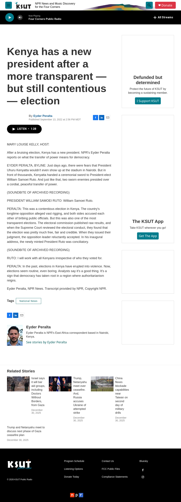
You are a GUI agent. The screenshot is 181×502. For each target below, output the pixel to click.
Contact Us (108, 461)
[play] (9, 18)
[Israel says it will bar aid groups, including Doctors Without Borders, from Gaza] (18, 383)
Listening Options (73, 469)
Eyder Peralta (42, 116)
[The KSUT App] (148, 164)
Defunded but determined (147, 80)
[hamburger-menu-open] (8, 5)
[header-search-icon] (149, 5)
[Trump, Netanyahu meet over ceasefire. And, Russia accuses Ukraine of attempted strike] (60, 383)
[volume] (20, 17)
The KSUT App (148, 221)
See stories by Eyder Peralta (46, 342)
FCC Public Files (111, 469)
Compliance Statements (115, 477)
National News (28, 301)
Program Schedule (74, 461)
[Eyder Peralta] (15, 335)
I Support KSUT (148, 101)
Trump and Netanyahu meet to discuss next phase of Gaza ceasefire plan (26, 431)
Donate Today (71, 477)
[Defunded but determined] (148, 52)
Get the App (148, 236)
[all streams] (163, 17)
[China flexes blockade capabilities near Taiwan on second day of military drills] (102, 383)
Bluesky (143, 461)
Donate (166, 5)
